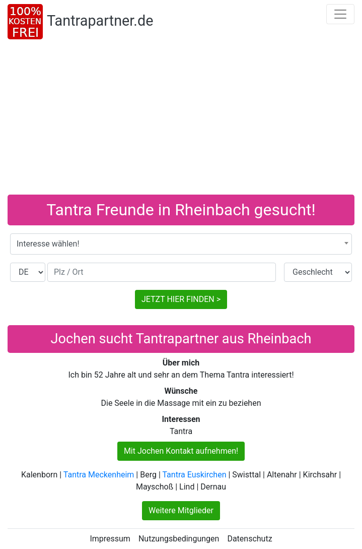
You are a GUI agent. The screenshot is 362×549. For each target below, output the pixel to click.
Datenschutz (249, 538)
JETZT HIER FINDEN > (181, 299)
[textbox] (181, 244)
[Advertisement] (181, 119)
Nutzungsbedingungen (178, 538)
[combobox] (181, 244)
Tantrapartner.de (100, 20)
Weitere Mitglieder (181, 510)
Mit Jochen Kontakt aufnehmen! (181, 451)
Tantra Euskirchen (194, 474)
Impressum (110, 538)
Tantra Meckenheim (98, 474)
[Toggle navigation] (340, 14)
